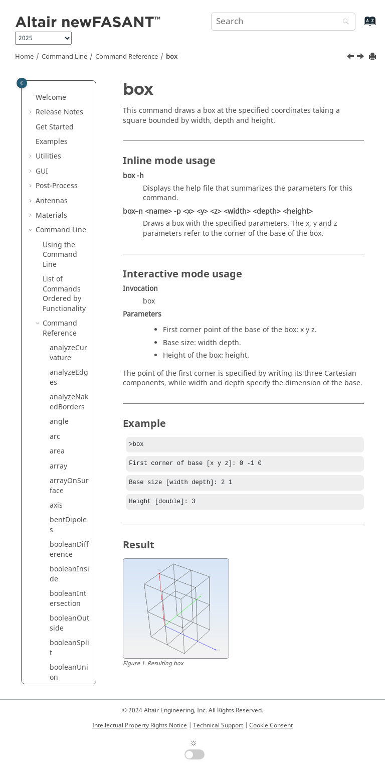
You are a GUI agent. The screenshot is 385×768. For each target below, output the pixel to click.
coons (59, 352)
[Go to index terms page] (359, 26)
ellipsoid (64, 563)
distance (64, 519)
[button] (46, 97)
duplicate (65, 534)
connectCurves (69, 333)
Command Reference (126, 56)
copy (57, 367)
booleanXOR (68, 200)
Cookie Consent (271, 725)
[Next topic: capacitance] (361, 58)
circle (59, 249)
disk (56, 504)
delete (60, 490)
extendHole (69, 623)
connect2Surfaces (69, 308)
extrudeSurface (70, 681)
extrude (63, 637)
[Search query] (283, 22)
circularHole (68, 268)
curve (59, 411)
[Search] (343, 22)
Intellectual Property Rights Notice (139, 725)
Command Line (64, 56)
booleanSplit (69, 150)
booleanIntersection (68, 101)
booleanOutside (69, 126)
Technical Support (218, 725)
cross (58, 382)
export (60, 607)
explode (63, 593)
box (171, 56)
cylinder (63, 475)
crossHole (66, 396)
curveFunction (69, 431)
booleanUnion (69, 175)
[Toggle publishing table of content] (22, 83)
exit (56, 578)
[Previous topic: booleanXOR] (351, 58)
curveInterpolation (69, 455)
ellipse (61, 549)
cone (58, 288)
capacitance (70, 234)
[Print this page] (373, 57)
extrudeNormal (69, 657)
